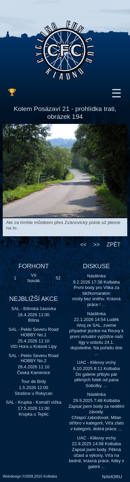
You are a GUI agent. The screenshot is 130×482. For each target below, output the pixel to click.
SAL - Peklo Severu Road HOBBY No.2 (34, 358)
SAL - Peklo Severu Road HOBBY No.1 (34, 332)
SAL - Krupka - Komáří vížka (33, 402)
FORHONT (33, 266)
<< (83, 244)
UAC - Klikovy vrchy (96, 362)
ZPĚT (113, 244)
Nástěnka (96, 275)
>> (96, 244)
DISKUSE (96, 266)
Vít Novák (33, 278)
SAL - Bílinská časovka (33, 308)
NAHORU (112, 476)
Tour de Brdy (33, 381)
